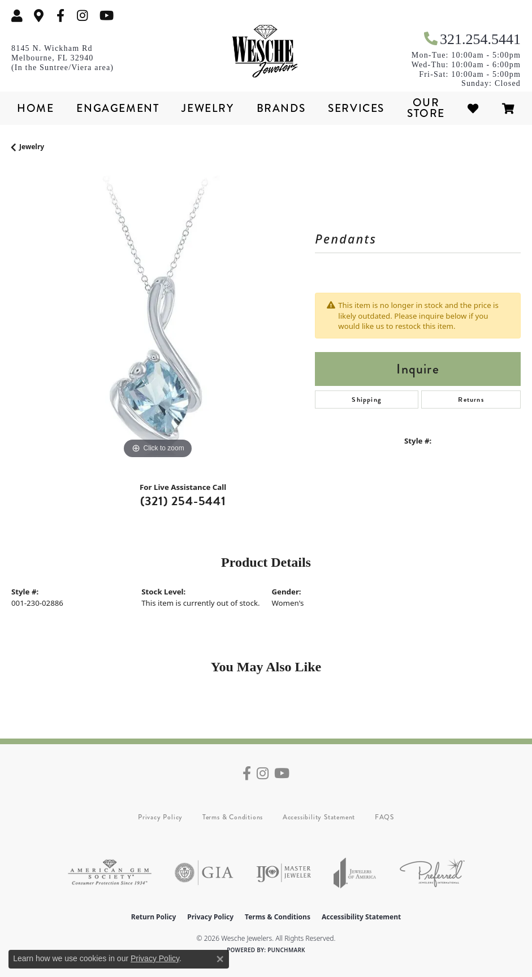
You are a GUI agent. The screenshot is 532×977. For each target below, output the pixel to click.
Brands (281, 108)
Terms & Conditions (232, 817)
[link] (39, 15)
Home (35, 108)
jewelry (31, 146)
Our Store (426, 107)
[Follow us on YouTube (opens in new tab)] (107, 15)
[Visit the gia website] (204, 872)
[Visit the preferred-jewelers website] (432, 872)
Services (356, 108)
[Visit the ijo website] (283, 872)
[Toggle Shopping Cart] (509, 108)
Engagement (117, 108)
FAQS (384, 817)
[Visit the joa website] (355, 872)
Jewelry (207, 108)
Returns (470, 399)
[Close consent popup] (220, 959)
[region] (157, 316)
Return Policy (153, 917)
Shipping (367, 399)
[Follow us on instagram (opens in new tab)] (82, 15)
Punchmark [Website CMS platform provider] (286, 950)
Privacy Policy (160, 817)
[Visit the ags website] (109, 873)
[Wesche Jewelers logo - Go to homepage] (266, 51)
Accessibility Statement (319, 817)
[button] (17, 15)
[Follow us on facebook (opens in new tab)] (60, 15)
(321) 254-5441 (183, 501)
